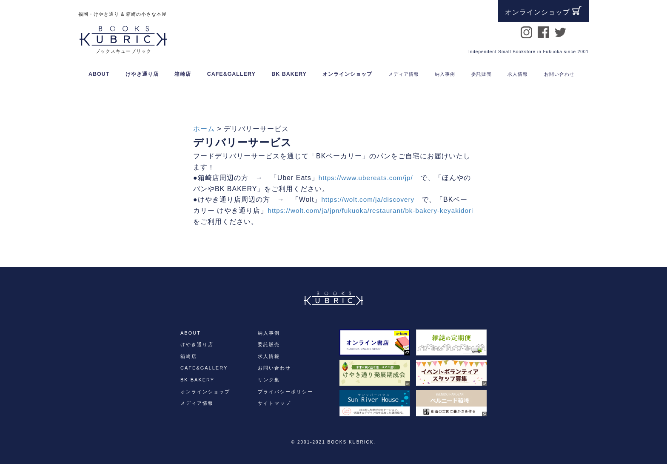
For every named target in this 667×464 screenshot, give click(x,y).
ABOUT (98, 74)
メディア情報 (197, 403)
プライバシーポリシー (285, 391)
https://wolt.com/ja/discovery (370, 199)
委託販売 (269, 344)
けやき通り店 (142, 74)
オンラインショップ (347, 74)
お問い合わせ (274, 367)
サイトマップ (274, 403)
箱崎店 (182, 74)
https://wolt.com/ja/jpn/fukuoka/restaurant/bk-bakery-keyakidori (300, 221)
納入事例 (269, 332)
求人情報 (269, 356)
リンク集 (269, 379)
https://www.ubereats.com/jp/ (368, 177)
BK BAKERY (289, 74)
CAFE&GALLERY (231, 74)
